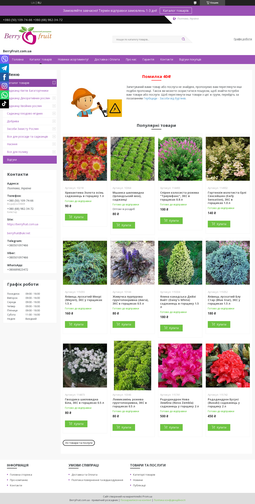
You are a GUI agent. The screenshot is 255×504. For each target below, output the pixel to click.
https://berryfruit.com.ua (22, 224)
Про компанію (19, 480)
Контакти (166, 59)
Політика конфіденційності (169, 500)
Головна (18, 59)
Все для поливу (17, 152)
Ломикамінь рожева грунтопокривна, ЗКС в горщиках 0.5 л (130, 402)
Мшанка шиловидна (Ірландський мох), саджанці (128, 196)
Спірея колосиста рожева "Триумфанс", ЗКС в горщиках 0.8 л (179, 196)
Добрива (13, 121)
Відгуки (12, 159)
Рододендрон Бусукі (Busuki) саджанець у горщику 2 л (224, 402)
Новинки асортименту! (73, 59)
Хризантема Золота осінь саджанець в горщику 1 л (84, 194)
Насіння (12, 144)
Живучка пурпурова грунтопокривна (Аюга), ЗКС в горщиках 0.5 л (131, 300)
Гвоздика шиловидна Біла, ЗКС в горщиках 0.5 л (84, 401)
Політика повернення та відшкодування (97, 480)
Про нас (131, 59)
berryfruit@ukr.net (18, 233)
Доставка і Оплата (107, 59)
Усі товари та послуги (78, 443)
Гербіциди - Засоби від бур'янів (165, 98)
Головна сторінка (21, 474)
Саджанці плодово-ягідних (25, 113)
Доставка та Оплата (84, 474)
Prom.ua (147, 496)
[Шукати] (183, 39)
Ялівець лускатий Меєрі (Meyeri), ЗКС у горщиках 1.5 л (83, 300)
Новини (138, 480)
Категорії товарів (144, 474)
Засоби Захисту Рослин (23, 129)
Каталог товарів (176, 10)
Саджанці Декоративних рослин (28, 98)
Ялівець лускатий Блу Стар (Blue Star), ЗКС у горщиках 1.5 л (224, 300)
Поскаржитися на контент (136, 500)
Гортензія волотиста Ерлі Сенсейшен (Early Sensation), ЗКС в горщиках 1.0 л (227, 198)
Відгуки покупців (190, 59)
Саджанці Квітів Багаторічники (27, 90)
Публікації (139, 485)
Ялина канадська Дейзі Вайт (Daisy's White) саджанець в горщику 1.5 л (179, 302)
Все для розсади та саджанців (27, 136)
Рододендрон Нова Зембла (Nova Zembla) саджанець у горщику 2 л (179, 402)
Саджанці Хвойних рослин (24, 106)
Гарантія (148, 59)
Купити (78, 217)
